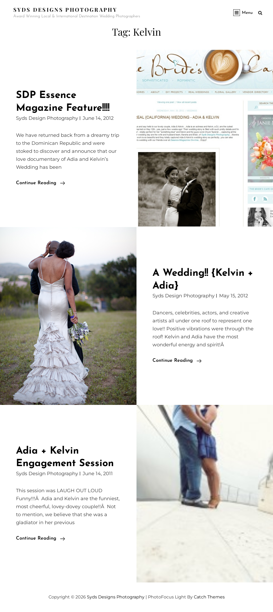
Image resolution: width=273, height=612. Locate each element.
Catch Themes (209, 596)
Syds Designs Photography (65, 9)
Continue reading (40, 183)
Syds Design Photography (47, 118)
